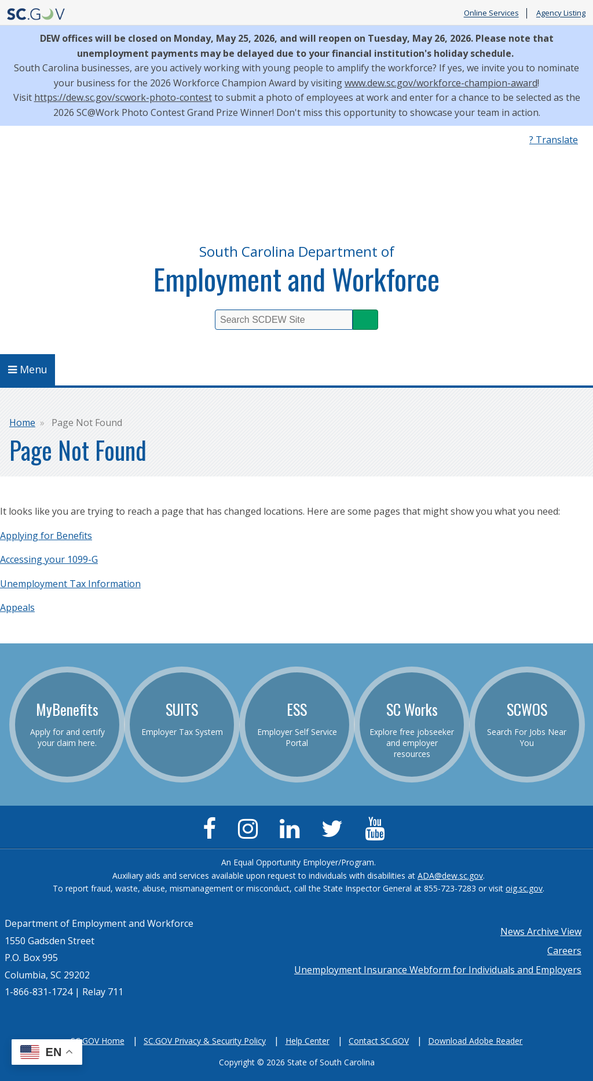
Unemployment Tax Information (70, 583)
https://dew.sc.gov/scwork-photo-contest (123, 97)
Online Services (491, 13)
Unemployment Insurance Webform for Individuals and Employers (437, 969)
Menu (27, 369)
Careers (564, 950)
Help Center (307, 1040)
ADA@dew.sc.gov (450, 875)
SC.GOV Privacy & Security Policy (205, 1040)
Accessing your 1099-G (49, 559)
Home (22, 422)
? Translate (553, 139)
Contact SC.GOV (379, 1040)
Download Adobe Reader (475, 1040)
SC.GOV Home (98, 1040)
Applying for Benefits (46, 535)
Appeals (17, 607)
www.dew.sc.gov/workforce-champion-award (441, 83)
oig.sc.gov (524, 888)
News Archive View (540, 931)
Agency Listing (560, 13)
